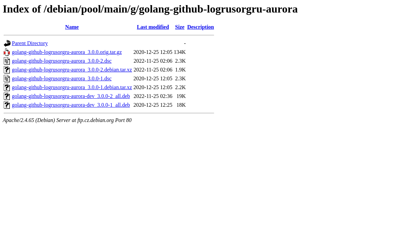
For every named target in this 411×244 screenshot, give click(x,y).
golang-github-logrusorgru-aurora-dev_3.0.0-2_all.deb (71, 96)
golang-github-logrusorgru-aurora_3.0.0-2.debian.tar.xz (72, 70)
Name (72, 27)
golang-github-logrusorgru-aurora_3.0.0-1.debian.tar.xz (72, 87)
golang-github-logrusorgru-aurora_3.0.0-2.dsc (61, 61)
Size (180, 27)
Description (200, 27)
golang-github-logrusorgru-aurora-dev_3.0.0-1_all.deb (71, 105)
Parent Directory (30, 43)
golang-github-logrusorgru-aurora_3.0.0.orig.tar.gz (67, 52)
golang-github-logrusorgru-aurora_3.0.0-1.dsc (61, 78)
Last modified (153, 27)
